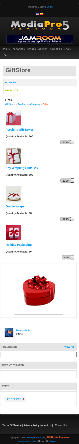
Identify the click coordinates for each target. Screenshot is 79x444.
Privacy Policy (31, 425)
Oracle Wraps (15, 206)
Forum (6, 49)
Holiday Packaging (19, 244)
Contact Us (61, 425)
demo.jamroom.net (35, 437)
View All (69, 346)
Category (35, 104)
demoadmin (23, 330)
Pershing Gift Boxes (20, 129)
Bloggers (19, 49)
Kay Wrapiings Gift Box (22, 168)
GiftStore (10, 104)
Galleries (56, 49)
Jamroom (54, 441)
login (67, 49)
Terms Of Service (12, 425)
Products (23, 104)
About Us (46, 425)
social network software (28, 441)
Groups (42, 49)
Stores (31, 49)
